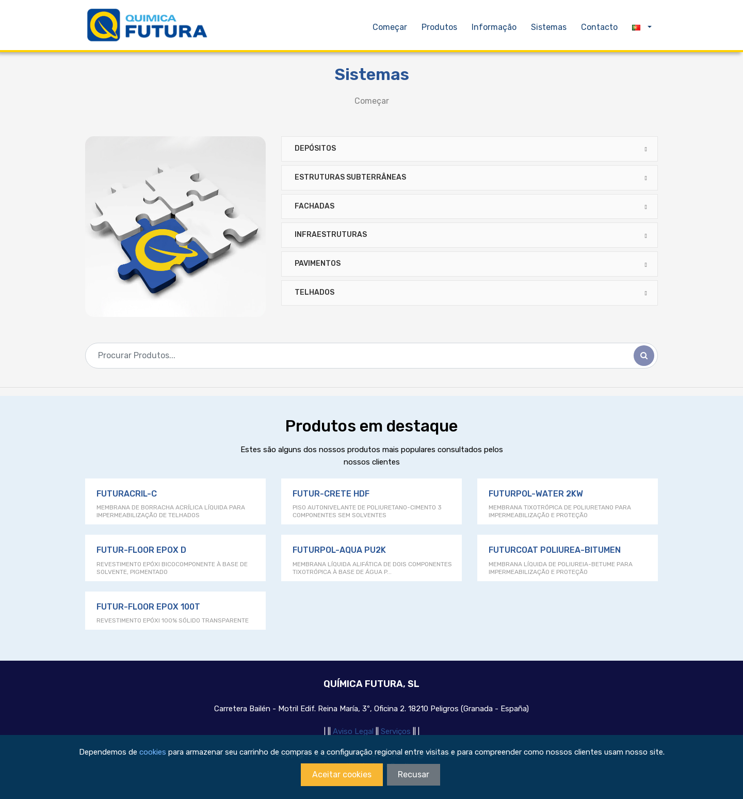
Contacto (599, 27)
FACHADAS (314, 206)
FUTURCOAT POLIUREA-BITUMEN (555, 550)
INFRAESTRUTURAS (331, 234)
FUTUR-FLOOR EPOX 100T (148, 607)
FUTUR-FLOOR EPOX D (141, 550)
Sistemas (549, 27)
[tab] (469, 149)
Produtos (440, 27)
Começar (390, 27)
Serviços (397, 731)
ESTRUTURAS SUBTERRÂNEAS (350, 177)
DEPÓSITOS (315, 148)
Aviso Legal (354, 731)
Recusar (413, 774)
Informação (495, 27)
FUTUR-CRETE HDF (331, 494)
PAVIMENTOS (318, 263)
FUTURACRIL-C (126, 494)
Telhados (314, 292)
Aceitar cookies (342, 774)
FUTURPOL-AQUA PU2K (339, 550)
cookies (152, 752)
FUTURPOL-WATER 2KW (536, 494)
